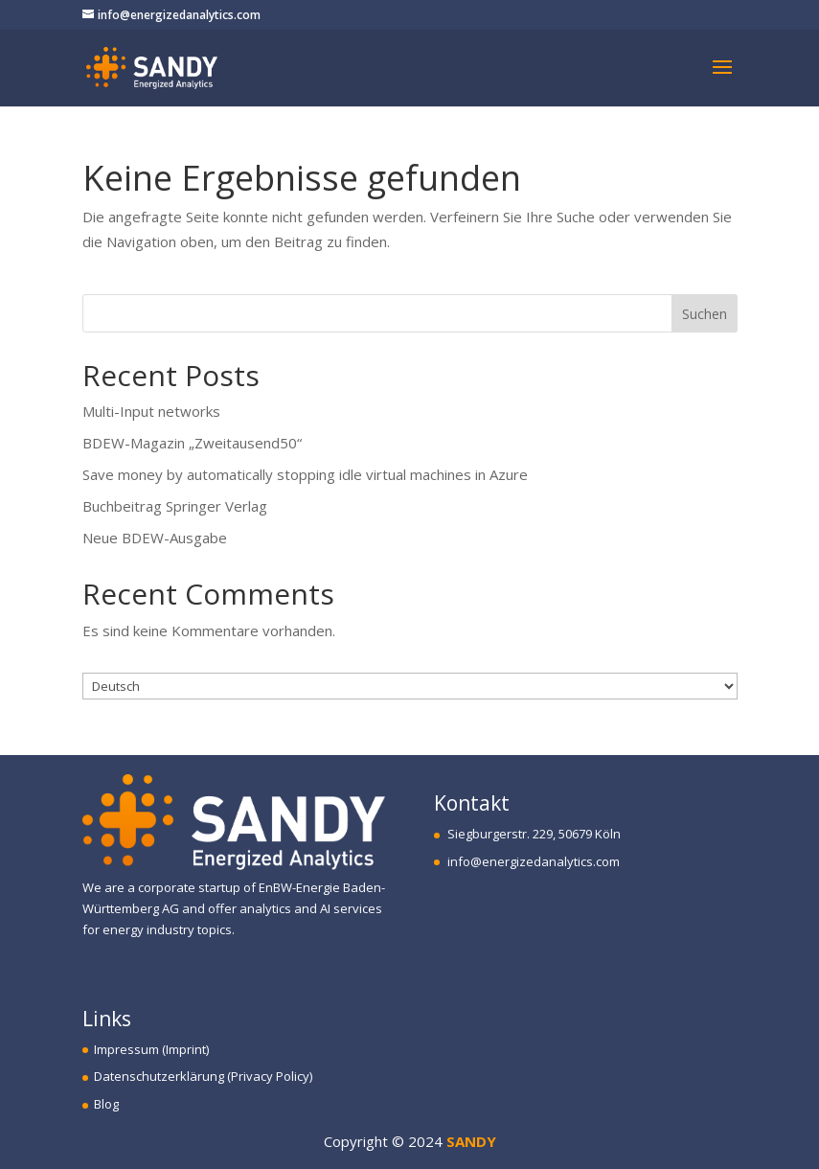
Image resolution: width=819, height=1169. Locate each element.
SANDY (471, 1141)
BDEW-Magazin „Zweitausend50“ (192, 442)
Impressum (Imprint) (145, 1049)
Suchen (704, 314)
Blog (100, 1103)
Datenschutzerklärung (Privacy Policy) (197, 1076)
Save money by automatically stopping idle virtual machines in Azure (305, 474)
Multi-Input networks (151, 411)
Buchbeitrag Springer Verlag (174, 506)
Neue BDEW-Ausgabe (154, 537)
